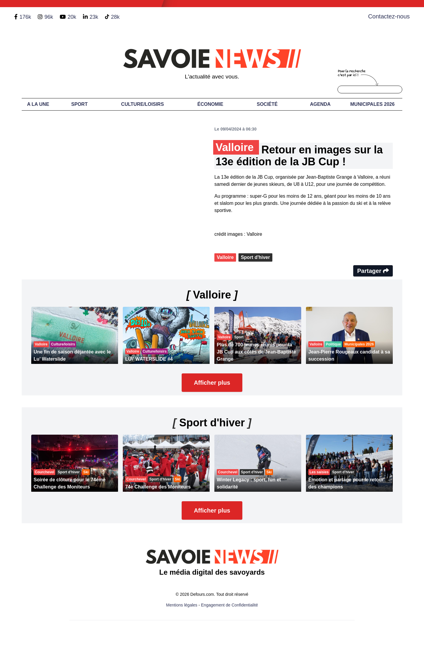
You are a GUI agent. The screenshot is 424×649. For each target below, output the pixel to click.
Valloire (225, 257)
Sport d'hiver (255, 257)
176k (25, 17)
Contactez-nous (389, 16)
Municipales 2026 (372, 104)
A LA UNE (38, 104)
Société (267, 104)
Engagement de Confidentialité (229, 605)
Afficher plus (212, 382)
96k (48, 17)
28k (115, 17)
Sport (79, 104)
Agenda (320, 104)
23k (93, 17)
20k (71, 17)
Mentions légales (181, 605)
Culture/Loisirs (142, 104)
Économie (210, 104)
